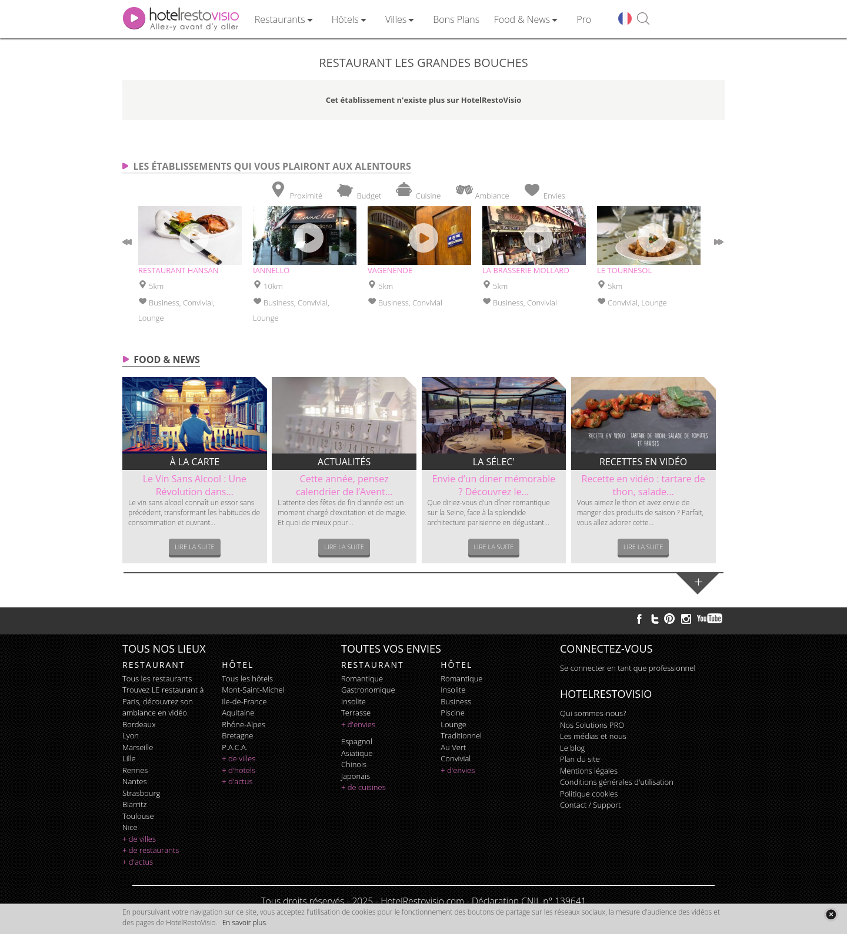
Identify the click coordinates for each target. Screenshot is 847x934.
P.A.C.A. (235, 747)
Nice (130, 827)
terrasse (356, 712)
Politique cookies (589, 793)
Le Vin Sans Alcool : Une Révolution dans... (194, 485)
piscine (453, 712)
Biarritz (134, 804)
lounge (453, 724)
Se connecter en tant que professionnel (627, 668)
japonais (355, 776)
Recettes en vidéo (643, 461)
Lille (129, 758)
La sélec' (494, 461)
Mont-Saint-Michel (253, 689)
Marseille (137, 747)
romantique (362, 678)
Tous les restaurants (157, 678)
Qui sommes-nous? (593, 713)
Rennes (135, 770)
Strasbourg (141, 793)
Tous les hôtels (247, 678)
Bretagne (237, 735)
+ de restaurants (150, 850)
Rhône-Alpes (243, 724)
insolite (353, 701)
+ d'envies (358, 724)
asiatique (357, 753)
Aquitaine (238, 712)
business (456, 701)
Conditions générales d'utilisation (616, 782)
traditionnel (461, 735)
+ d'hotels (238, 770)
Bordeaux (139, 724)
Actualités (344, 461)
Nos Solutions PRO (592, 725)
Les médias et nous (593, 736)
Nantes (134, 781)
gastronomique (368, 689)
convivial (456, 758)
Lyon (130, 735)
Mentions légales (589, 770)
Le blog (572, 748)
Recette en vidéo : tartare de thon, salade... (643, 485)
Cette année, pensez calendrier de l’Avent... (344, 485)
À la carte (195, 461)
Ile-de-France (244, 701)
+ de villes (139, 839)
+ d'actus (137, 861)
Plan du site (580, 759)
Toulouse (138, 816)
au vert (453, 747)
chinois (353, 764)
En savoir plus (244, 923)
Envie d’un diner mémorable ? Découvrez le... (493, 485)
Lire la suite (195, 546)
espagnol (356, 741)
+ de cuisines (363, 787)
